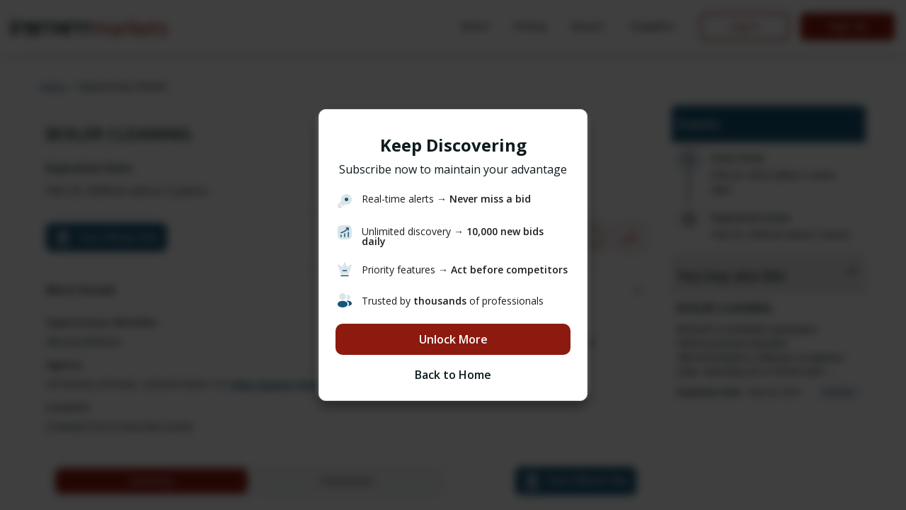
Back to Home (453, 374)
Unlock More (453, 339)
